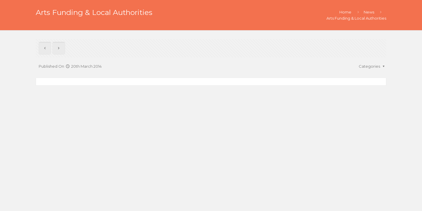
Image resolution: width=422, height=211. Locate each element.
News (369, 12)
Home (345, 12)
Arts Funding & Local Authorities (356, 18)
